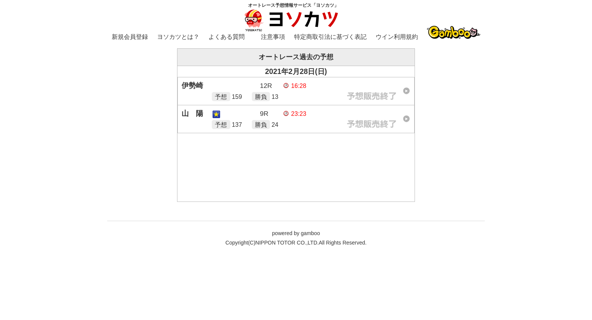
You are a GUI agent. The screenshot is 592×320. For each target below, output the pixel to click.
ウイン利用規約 (397, 37)
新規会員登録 (130, 37)
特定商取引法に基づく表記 (330, 37)
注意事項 (273, 37)
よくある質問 (226, 37)
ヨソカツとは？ (178, 37)
